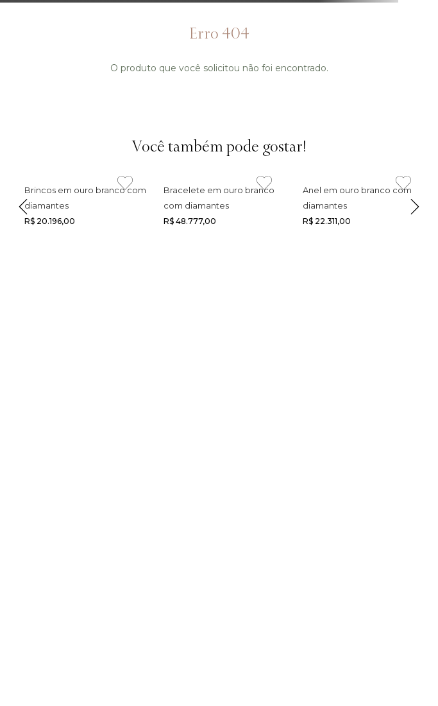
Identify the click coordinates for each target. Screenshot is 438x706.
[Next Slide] (415, 204)
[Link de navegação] (79, 204)
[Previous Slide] (23, 204)
